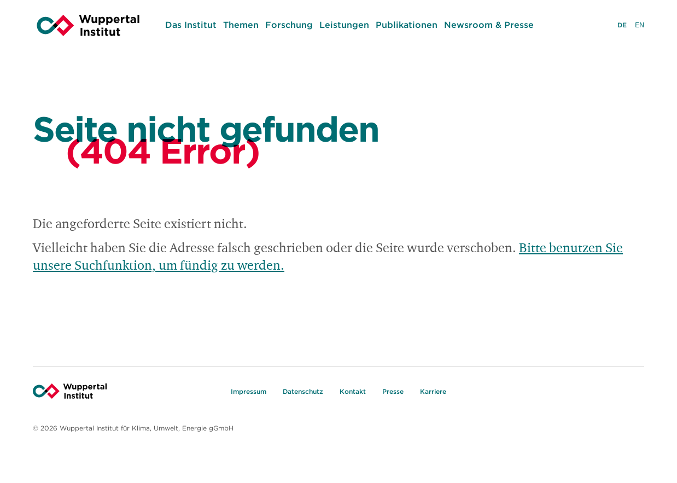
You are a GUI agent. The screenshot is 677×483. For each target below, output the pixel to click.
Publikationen (406, 24)
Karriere (433, 391)
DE (622, 26)
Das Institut (191, 24)
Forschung (289, 24)
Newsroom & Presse (489, 24)
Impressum (248, 391)
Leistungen (344, 24)
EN (639, 26)
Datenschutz (303, 391)
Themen (241, 24)
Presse (393, 391)
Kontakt (353, 391)
